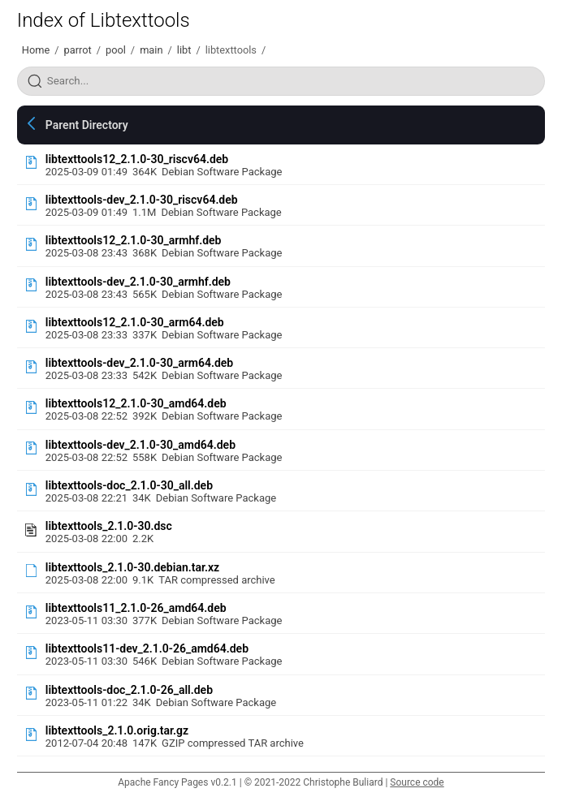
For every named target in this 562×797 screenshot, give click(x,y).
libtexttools (231, 50)
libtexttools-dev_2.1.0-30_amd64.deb (140, 444)
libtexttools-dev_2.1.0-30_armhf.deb (138, 281)
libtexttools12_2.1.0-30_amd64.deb (136, 403)
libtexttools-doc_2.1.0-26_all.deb (129, 689)
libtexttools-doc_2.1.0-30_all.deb (129, 485)
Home (36, 50)
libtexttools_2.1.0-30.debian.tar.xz (132, 567)
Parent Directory (86, 124)
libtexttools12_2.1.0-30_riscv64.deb (136, 159)
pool (116, 50)
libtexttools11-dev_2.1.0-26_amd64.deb (147, 648)
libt (184, 50)
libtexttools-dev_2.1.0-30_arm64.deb (139, 362)
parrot (77, 50)
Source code (416, 782)
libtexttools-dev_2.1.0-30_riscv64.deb (141, 199)
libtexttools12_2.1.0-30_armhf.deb (133, 240)
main (151, 50)
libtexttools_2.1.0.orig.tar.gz (116, 730)
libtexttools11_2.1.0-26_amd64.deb (136, 607)
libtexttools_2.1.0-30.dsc (108, 525)
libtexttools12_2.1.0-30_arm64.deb (134, 322)
